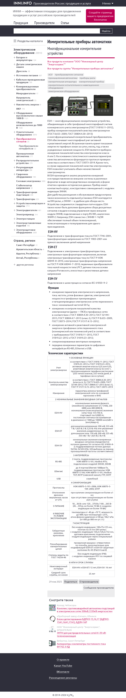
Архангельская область (30, 249)
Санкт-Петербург (27, 245)
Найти (106, 31)
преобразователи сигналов (69, 74)
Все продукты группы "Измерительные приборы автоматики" (80, 68)
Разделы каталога (30, 41)
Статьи (66, 22)
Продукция (22, 22)
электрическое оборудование (63, 91)
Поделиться (70, 581)
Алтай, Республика (27, 257)
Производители (45, 22)
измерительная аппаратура (62, 81)
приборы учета (87, 78)
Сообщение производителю (99, 587)
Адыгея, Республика (28, 253)
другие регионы (25, 264)
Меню (107, 3)
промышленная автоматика (62, 78)
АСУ (50, 74)
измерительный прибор (91, 81)
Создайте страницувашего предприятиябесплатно (100, 16)
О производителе (89, 581)
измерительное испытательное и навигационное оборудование (73, 86)
